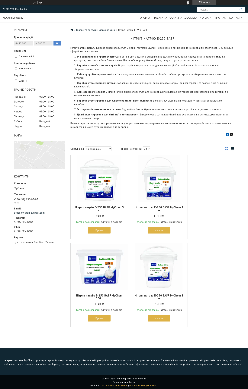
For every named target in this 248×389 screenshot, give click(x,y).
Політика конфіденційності (143, 385)
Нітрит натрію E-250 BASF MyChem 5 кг (97, 209)
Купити (97, 230)
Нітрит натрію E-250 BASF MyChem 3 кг (152, 209)
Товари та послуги (166, 17)
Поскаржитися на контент (114, 385)
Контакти (235, 17)
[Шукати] (241, 9)
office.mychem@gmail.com (29, 212)
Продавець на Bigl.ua (124, 382)
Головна (144, 17)
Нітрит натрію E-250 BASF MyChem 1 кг (97, 297)
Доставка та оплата (197, 17)
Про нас (220, 17)
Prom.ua (141, 378)
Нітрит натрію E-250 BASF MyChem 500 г (207, 209)
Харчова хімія (107, 30)
